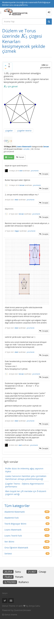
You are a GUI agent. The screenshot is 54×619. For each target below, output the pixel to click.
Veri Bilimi (9, 541)
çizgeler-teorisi (24, 130)
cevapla (45, 174)
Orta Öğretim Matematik (16, 547)
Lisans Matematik (23, 146)
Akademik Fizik (11, 517)
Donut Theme (8, 605)
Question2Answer (22, 610)
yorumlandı (35, 171)
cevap (10, 157)
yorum (21, 157)
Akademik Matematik (14, 511)
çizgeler (9, 130)
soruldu (26, 149)
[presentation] (24, 36)
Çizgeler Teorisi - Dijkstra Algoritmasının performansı (24, 485)
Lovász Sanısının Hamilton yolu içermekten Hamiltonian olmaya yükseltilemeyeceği (25, 477)
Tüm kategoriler (17, 505)
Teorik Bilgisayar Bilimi (15, 523)
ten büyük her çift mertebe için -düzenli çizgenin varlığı (25, 493)
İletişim (4, 593)
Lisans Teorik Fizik (13, 535)
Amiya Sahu (34, 605)
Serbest (8, 553)
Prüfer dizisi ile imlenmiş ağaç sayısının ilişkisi (24, 470)
